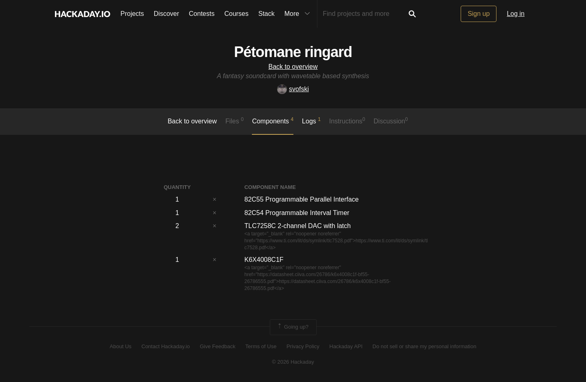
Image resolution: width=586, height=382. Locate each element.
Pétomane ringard (293, 52)
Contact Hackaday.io (166, 346)
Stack (266, 13)
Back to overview (293, 66)
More (299, 14)
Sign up (479, 13)
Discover (166, 13)
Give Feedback (217, 346)
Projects (132, 13)
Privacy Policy (302, 346)
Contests (201, 13)
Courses (236, 13)
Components (272, 120)
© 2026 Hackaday (293, 362)
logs (311, 120)
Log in (516, 13)
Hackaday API (346, 346)
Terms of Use (261, 346)
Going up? (292, 327)
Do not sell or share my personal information (424, 346)
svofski (293, 89)
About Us (120, 346)
